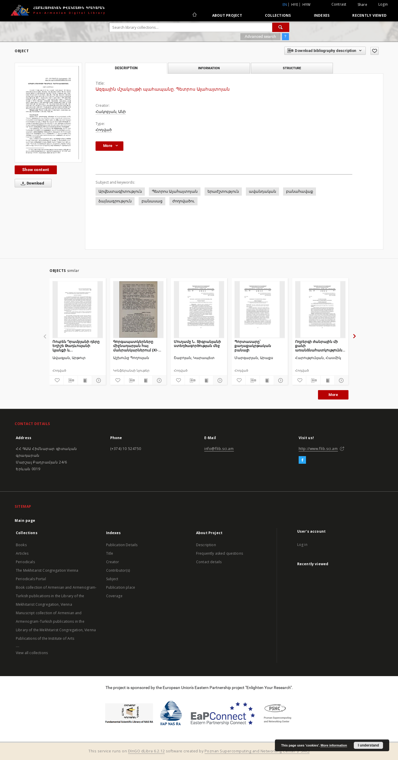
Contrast (338, 4)
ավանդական (262, 191)
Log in (302, 544)
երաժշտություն (223, 191)
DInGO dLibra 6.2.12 (146, 751)
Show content (35, 169)
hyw (306, 4)
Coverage (114, 595)
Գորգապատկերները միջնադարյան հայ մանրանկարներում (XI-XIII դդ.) (135, 345)
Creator (112, 561)
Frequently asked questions (219, 553)
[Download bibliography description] (70, 380)
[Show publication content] (85, 380)
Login (383, 4)
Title (109, 553)
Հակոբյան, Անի (111, 111)
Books (21, 544)
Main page (25, 520)
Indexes (322, 15)
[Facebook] (302, 460)
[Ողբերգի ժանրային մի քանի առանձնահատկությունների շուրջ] (320, 309)
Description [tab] (126, 68)
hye (294, 4)
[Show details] (98, 380)
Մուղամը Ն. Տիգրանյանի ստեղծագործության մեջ (197, 343)
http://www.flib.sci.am (318, 448)
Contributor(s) (118, 570)
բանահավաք (299, 191)
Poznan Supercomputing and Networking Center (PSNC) (257, 751)
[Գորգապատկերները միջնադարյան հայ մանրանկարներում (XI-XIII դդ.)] (138, 309)
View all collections (32, 652)
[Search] (280, 27)
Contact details (209, 561)
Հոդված (104, 129)
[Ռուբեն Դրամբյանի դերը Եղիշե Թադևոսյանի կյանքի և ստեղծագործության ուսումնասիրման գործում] (78, 309)
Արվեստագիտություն (120, 191)
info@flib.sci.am (219, 448)
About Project (227, 15)
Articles (22, 553)
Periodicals (25, 561)
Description (206, 544)
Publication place (120, 587)
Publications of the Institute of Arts (45, 638)
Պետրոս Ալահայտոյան (175, 191)
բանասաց (152, 201)
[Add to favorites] (374, 51)
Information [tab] (209, 68)
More (333, 394)
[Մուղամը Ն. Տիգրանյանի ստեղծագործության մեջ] (199, 309)
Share (362, 4)
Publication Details (122, 544)
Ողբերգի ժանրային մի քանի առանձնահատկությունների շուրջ (320, 345)
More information (334, 745)
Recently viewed (369, 15)
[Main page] (194, 15)
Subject (112, 578)
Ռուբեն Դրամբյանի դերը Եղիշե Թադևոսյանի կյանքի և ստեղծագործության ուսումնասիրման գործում (77, 345)
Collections (278, 15)
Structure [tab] (292, 68)
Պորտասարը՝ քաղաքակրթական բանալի (252, 345)
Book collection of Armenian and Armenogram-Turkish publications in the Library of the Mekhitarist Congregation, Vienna (56, 596)
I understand (368, 745)
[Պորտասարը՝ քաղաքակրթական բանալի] (260, 309)
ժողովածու (183, 201)
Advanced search (260, 36)
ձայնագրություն (115, 201)
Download (31, 183)
